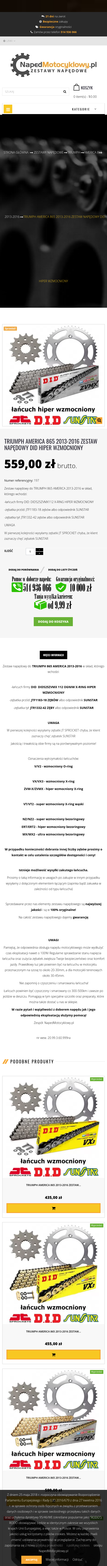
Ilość (8, 551)
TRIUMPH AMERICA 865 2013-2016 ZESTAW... (53, 1185)
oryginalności (53, 27)
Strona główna (16, 152)
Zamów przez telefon (54, 32)
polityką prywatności (49, 1545)
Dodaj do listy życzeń (62, 569)
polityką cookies (79, 1545)
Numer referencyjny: (18, 480)
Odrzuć (78, 1559)
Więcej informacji (53, 655)
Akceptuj (31, 1559)
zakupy (53, 21)
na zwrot (53, 16)
